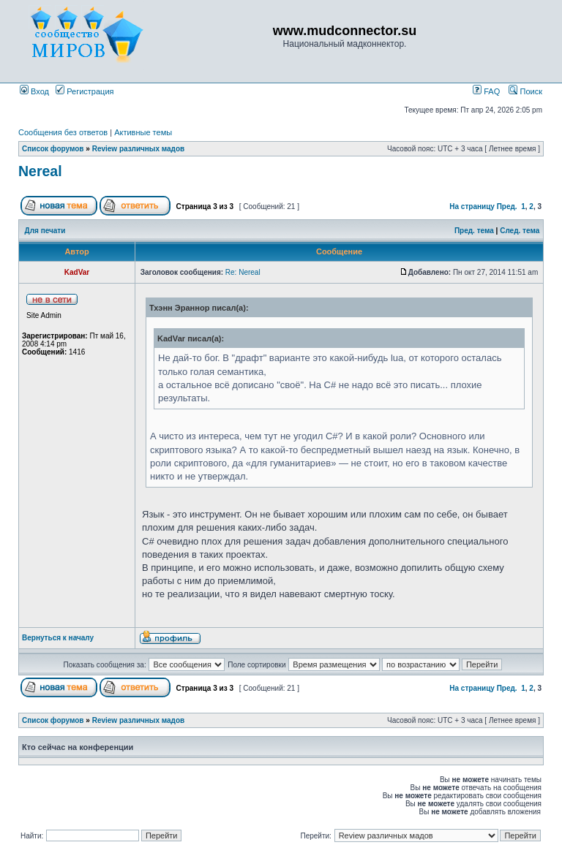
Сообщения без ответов (63, 132)
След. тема (519, 231)
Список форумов (53, 149)
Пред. (507, 206)
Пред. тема (474, 231)
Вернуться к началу (58, 638)
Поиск (525, 91)
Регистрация (84, 91)
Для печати (45, 231)
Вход (34, 91)
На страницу (472, 206)
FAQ (486, 91)
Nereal (40, 171)
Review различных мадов (138, 149)
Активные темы (143, 132)
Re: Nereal (243, 272)
